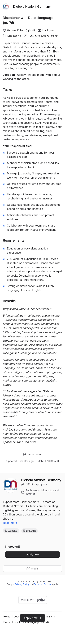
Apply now (32, 554)
